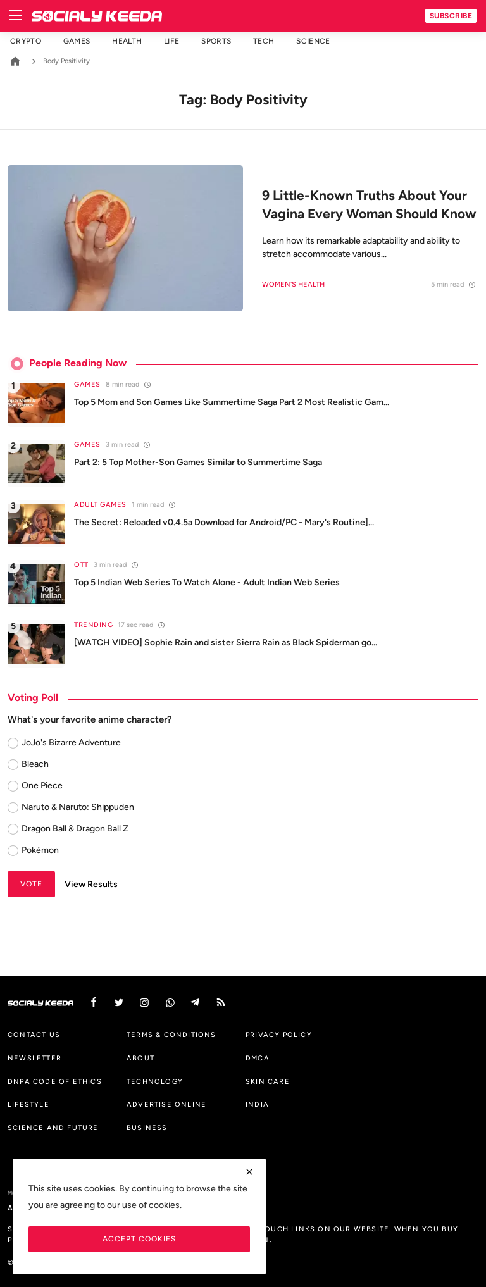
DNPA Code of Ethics (55, 1081)
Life (171, 41)
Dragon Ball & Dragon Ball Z (75, 828)
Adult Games (100, 504)
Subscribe (451, 15)
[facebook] (94, 1003)
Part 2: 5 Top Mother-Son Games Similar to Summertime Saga (198, 462)
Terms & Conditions (171, 1034)
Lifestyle (28, 1104)
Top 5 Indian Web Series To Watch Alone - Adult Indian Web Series (207, 582)
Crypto (25, 41)
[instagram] (144, 1003)
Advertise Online (166, 1104)
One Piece (42, 785)
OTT (81, 565)
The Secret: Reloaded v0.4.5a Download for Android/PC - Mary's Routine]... (224, 522)
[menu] (16, 15)
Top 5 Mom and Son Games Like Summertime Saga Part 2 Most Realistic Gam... (231, 402)
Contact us (34, 1034)
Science (313, 41)
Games (76, 41)
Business (147, 1127)
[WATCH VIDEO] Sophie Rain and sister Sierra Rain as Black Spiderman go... (225, 642)
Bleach (35, 764)
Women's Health (293, 284)
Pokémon (40, 850)
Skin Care (268, 1081)
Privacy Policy (279, 1034)
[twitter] (119, 1003)
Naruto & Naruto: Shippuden (78, 807)
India (257, 1104)
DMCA (258, 1058)
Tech (263, 41)
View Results (91, 884)
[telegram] (195, 1003)
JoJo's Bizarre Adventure (71, 742)
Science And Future (53, 1127)
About (140, 1058)
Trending (93, 625)
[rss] (221, 1003)
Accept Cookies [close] (139, 1238)
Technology (155, 1081)
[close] (249, 1172)
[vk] (170, 1003)
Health (127, 41)
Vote (31, 883)
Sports (216, 41)
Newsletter (34, 1058)
